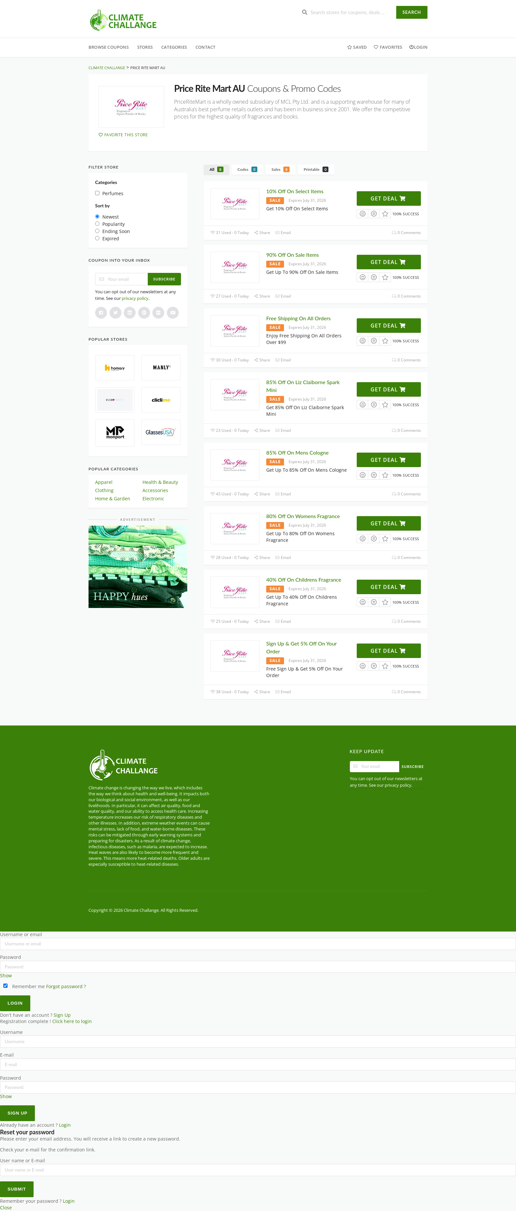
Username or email (21, 934)
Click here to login (72, 1021)
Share (262, 232)
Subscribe (164, 279)
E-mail (7, 1055)
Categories (174, 47)
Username (11, 1032)
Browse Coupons (109, 47)
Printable (316, 169)
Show (6, 976)
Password (10, 957)
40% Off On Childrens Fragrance (303, 579)
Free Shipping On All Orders (298, 318)
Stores (145, 47)
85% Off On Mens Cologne (297, 452)
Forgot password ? (66, 986)
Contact (205, 47)
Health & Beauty (160, 482)
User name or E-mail (22, 1161)
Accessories (155, 490)
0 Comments (406, 232)
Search (411, 12)
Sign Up (62, 1015)
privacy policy (135, 298)
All (216, 169)
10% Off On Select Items (294, 191)
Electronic (153, 498)
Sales (280, 169)
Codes (248, 169)
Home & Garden (112, 498)
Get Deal (388, 198)
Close (6, 1207)
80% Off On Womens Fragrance (303, 516)
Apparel (104, 482)
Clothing (104, 490)
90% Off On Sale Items (292, 254)
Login (418, 47)
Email (283, 232)
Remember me (24, 986)
